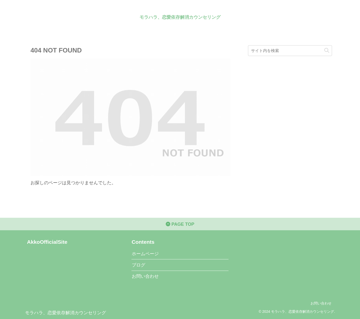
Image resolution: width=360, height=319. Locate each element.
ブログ (138, 265)
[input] (290, 50)
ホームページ (145, 253)
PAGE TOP (180, 224)
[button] (326, 51)
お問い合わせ (145, 276)
